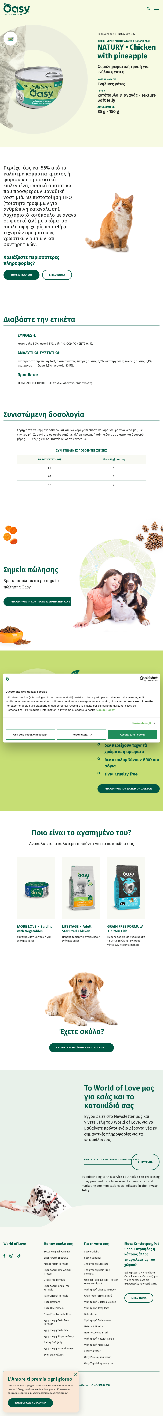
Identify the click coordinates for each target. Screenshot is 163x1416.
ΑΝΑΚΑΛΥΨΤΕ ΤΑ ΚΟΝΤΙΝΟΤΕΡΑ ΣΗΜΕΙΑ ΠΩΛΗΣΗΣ (40, 601)
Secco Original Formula (57, 1251)
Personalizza (82, 734)
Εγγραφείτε (145, 1161)
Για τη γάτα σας (96, 1244)
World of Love (14, 1244)
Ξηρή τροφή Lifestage (56, 1257)
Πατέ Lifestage (52, 1301)
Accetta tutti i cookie (133, 734)
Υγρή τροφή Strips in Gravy (59, 1336)
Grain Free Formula (54, 1279)
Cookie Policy (105, 709)
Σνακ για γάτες (92, 1351)
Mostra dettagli (141, 723)
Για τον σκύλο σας (58, 1244)
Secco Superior (92, 1257)
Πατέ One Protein (54, 1308)
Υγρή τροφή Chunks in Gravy (100, 1289)
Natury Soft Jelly (53, 1342)
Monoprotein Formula (56, 1263)
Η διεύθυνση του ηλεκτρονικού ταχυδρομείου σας (111, 1159)
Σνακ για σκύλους (54, 1354)
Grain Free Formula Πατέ (58, 1314)
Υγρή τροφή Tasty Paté (56, 1330)
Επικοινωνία (57, 274)
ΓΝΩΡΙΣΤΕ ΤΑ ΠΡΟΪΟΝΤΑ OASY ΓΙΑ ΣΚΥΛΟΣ (81, 1047)
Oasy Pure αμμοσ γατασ (97, 1357)
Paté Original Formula (56, 1295)
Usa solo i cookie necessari (30, 734)
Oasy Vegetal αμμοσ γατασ (99, 1363)
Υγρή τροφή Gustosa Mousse (100, 1301)
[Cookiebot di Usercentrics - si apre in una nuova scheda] (142, 679)
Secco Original (92, 1251)
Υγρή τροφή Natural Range (59, 1348)
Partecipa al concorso (30, 1402)
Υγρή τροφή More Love (97, 1344)
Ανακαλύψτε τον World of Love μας (129, 788)
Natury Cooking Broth (96, 1332)
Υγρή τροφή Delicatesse (97, 1320)
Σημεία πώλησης (21, 274)
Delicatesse (90, 1314)
